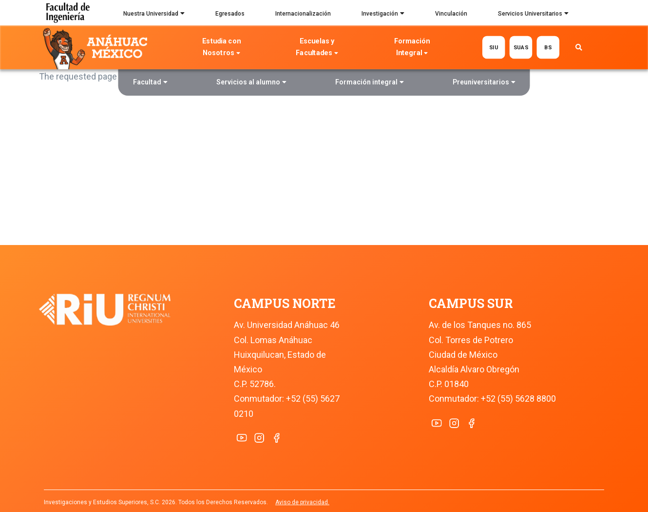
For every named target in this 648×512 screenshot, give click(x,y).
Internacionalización (303, 13)
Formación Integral (412, 48)
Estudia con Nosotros (221, 48)
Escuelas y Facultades (317, 48)
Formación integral (369, 83)
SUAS (520, 47)
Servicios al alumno (251, 83)
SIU (493, 47)
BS (548, 47)
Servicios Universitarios (533, 15)
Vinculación (451, 13)
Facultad (150, 83)
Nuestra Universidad (154, 15)
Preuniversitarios (484, 83)
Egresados (230, 13)
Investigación (383, 15)
